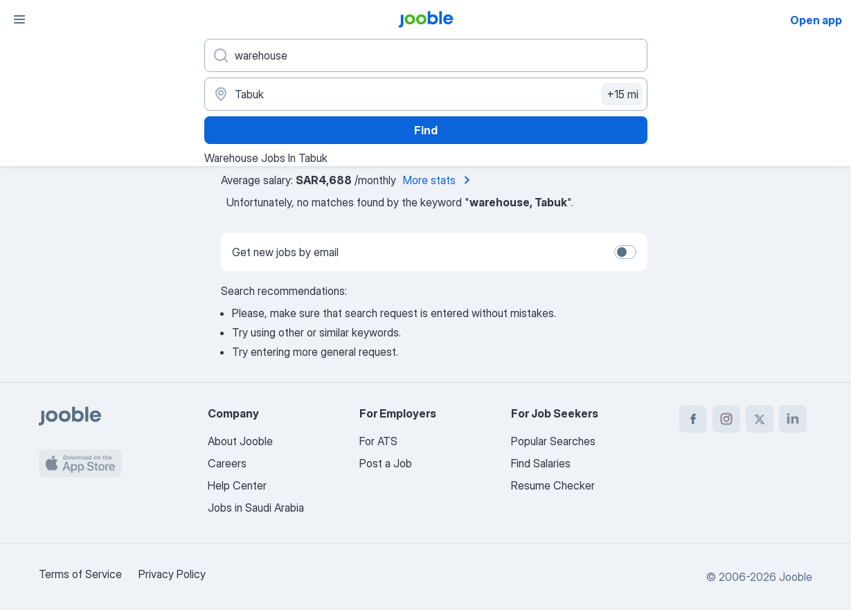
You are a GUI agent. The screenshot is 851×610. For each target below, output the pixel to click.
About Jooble (240, 441)
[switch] (625, 252)
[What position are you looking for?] (425, 55)
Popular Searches (553, 441)
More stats (439, 180)
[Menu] (19, 19)
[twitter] (759, 419)
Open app (816, 20)
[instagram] (726, 419)
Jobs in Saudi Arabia (256, 507)
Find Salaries (541, 463)
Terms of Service (80, 574)
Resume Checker (553, 485)
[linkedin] (793, 419)
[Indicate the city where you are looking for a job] (425, 94)
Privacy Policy (172, 574)
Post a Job (385, 463)
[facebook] (693, 419)
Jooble (795, 577)
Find (426, 130)
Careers (227, 463)
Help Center (237, 485)
